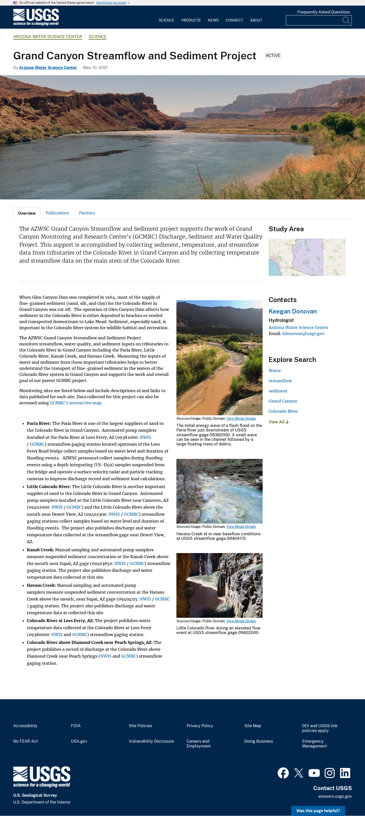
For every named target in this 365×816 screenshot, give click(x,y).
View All (279, 422)
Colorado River (283, 411)
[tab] (27, 213)
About (256, 20)
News (213, 20)
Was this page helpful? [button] (318, 810)
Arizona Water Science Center (47, 36)
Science (166, 20)
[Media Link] (219, 358)
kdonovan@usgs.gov (303, 333)
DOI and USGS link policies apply (320, 728)
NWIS (145, 437)
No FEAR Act (25, 741)
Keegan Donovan (293, 311)
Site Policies (140, 726)
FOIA (76, 726)
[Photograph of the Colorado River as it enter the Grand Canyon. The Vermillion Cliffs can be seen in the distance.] (182, 137)
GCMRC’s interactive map (75, 402)
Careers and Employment (199, 743)
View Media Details (241, 419)
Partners (87, 213)
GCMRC (37, 444)
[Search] (347, 20)
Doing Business (258, 741)
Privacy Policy (200, 726)
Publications (57, 213)
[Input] (319, 20)
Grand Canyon (283, 401)
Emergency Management (314, 743)
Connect (234, 20)
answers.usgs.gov (335, 796)
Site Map (252, 726)
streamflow (280, 380)
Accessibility (25, 726)
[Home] (36, 24)
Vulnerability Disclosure (151, 741)
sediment (278, 390)
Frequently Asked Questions (323, 12)
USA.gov (79, 741)
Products (190, 20)
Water (275, 370)
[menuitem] (166, 17)
